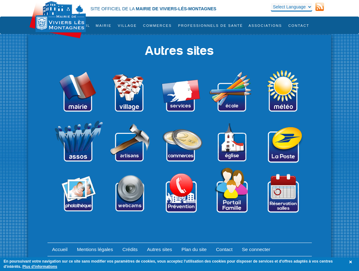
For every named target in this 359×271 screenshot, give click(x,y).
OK (351, 262)
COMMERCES (157, 25)
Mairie (104, 25)
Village (127, 25)
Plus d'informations (39, 266)
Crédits (130, 249)
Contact (298, 25)
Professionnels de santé (210, 25)
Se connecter (256, 249)
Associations (265, 25)
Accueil (60, 249)
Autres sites (159, 249)
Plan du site (194, 249)
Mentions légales (95, 249)
